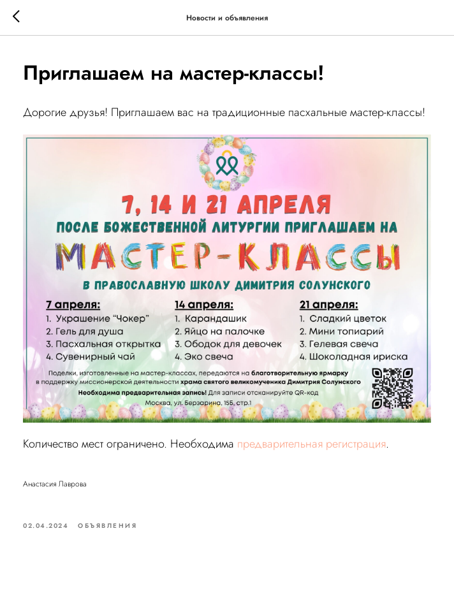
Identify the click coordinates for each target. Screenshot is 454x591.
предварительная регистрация (311, 443)
